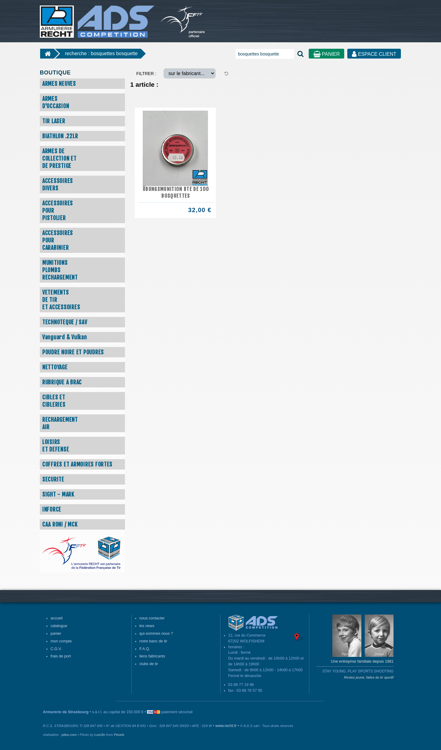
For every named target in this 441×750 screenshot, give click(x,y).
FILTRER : (146, 73)
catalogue (59, 626)
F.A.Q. (144, 649)
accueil (56, 618)
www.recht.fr (225, 726)
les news (146, 626)
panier (56, 633)
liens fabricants (152, 656)
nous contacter (152, 618)
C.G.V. (56, 649)
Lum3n (99, 735)
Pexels (119, 735)
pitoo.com (69, 735)
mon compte (61, 641)
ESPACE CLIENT (374, 54)
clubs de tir (148, 664)
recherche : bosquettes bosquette (101, 53)
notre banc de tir (153, 641)
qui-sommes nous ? (156, 633)
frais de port (61, 656)
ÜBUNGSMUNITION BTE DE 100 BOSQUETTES (176, 192)
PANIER (326, 54)
